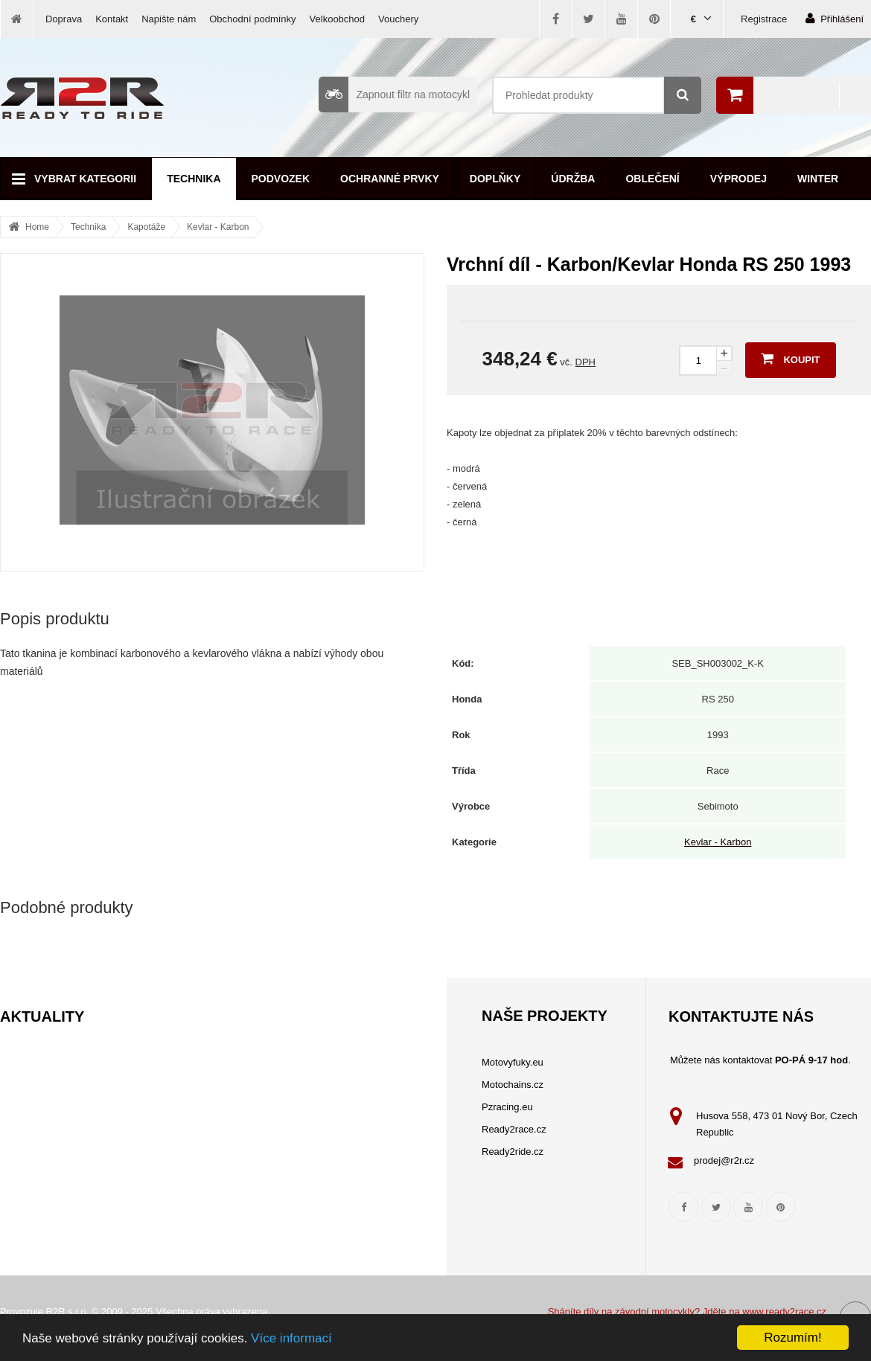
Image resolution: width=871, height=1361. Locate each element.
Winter (817, 179)
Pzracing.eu (507, 1106)
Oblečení (652, 179)
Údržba (573, 179)
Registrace (764, 19)
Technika (193, 179)
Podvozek (281, 179)
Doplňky (495, 179)
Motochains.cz (512, 1084)
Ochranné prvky (389, 179)
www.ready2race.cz (784, 1311)
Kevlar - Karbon (218, 227)
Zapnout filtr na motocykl (394, 94)
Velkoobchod (337, 19)
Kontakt (111, 19)
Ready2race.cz (514, 1129)
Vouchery (398, 19)
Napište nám (168, 19)
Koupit (790, 358)
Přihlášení (834, 18)
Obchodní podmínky (252, 19)
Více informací (291, 1338)
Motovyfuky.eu (512, 1062)
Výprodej (738, 179)
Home (37, 227)
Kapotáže (146, 227)
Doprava (63, 19)
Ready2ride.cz (512, 1151)
